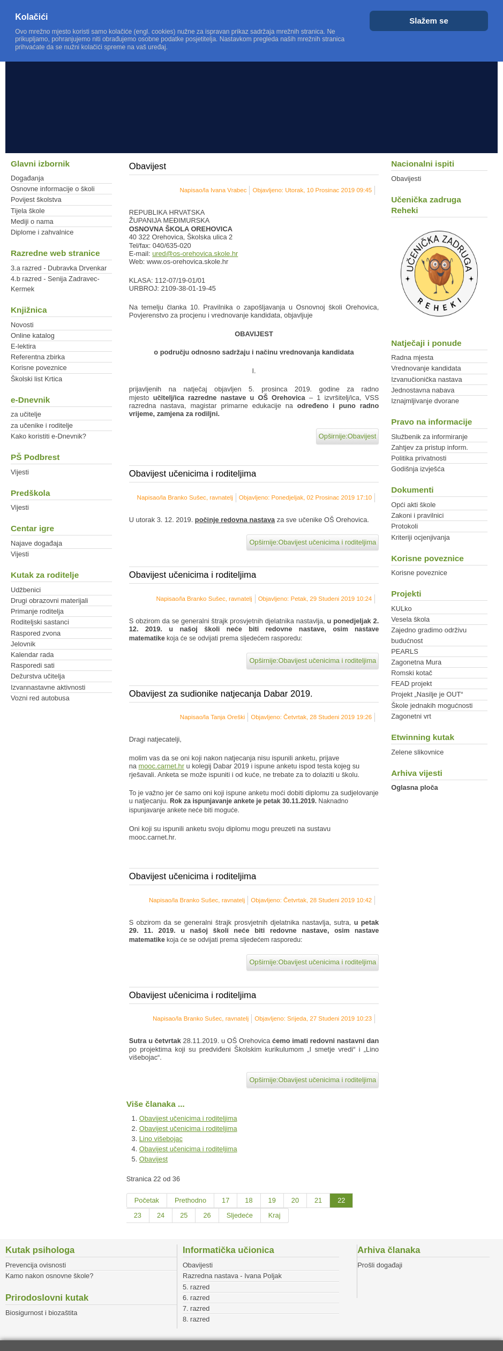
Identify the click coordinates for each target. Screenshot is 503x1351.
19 (272, 1200)
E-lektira (23, 346)
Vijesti (20, 472)
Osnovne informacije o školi (52, 189)
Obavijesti (406, 179)
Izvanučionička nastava (426, 379)
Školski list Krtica (36, 379)
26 (207, 1215)
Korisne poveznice (39, 368)
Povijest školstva (36, 199)
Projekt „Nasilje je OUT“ (427, 694)
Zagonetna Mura (416, 662)
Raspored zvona (36, 633)
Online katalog (33, 335)
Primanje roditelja (37, 611)
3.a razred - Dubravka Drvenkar (59, 268)
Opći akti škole (413, 505)
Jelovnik (23, 644)
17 (225, 1200)
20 (295, 1200)
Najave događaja (36, 543)
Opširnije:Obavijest (347, 436)
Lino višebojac (161, 1139)
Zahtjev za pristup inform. (429, 447)
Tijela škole (28, 211)
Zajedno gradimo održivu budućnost (429, 635)
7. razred (196, 1308)
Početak (146, 1200)
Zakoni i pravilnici (417, 515)
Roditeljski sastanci (40, 622)
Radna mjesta (412, 357)
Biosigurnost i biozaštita (41, 1313)
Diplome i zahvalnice (42, 232)
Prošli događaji (379, 1265)
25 (183, 1215)
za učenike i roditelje (42, 425)
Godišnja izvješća (418, 469)
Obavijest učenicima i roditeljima (188, 1118)
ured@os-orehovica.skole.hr (195, 254)
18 (248, 1200)
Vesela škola (410, 619)
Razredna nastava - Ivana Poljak (232, 1276)
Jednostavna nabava (422, 390)
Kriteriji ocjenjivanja (420, 537)
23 (137, 1215)
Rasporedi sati (33, 665)
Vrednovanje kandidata (426, 368)
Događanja (27, 178)
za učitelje (26, 414)
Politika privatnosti (418, 458)
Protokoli (404, 526)
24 (160, 1215)
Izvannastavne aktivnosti (48, 687)
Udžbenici (26, 590)
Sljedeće (240, 1215)
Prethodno (190, 1200)
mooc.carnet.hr (161, 766)
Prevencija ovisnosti (35, 1265)
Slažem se (428, 20)
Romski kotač (411, 673)
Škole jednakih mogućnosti (431, 705)
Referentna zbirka (38, 357)
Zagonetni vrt (411, 716)
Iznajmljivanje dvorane (425, 401)
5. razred (196, 1287)
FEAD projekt (411, 684)
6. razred (196, 1298)
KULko (401, 609)
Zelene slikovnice (417, 752)
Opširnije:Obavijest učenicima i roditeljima (312, 542)
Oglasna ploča (414, 787)
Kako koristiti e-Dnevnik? (48, 436)
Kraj (274, 1215)
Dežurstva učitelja (38, 676)
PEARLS (404, 651)
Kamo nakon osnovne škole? (49, 1276)
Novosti (22, 325)
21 (318, 1200)
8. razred (196, 1319)
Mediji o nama (32, 221)
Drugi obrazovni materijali (49, 601)
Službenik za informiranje (429, 437)
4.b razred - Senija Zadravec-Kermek (55, 284)
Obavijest (153, 1159)
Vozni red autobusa (40, 698)
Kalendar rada (32, 655)
